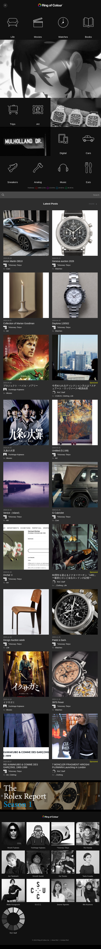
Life (71, 396)
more (91, 203)
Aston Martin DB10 (13, 261)
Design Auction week (14, 640)
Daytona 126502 (60, 323)
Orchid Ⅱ (8, 575)
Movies (9, 393)
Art (7, 331)
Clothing (66, 396)
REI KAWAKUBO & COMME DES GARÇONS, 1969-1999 (20, 766)
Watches (58, 269)
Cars (8, 269)
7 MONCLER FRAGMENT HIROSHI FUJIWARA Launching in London (70, 766)
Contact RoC (64, 940)
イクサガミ (9, 702)
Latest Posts (50, 203)
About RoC (55, 940)
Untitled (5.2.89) (60, 450)
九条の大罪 (9, 450)
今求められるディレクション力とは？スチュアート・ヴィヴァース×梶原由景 (74, 387)
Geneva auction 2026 (63, 261)
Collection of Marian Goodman (18, 323)
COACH (58, 396)
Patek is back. (59, 640)
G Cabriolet (58, 513)
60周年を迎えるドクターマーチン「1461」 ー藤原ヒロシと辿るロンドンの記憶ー (74, 576)
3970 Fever (58, 702)
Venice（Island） (12, 513)
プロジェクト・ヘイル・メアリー (20, 385)
